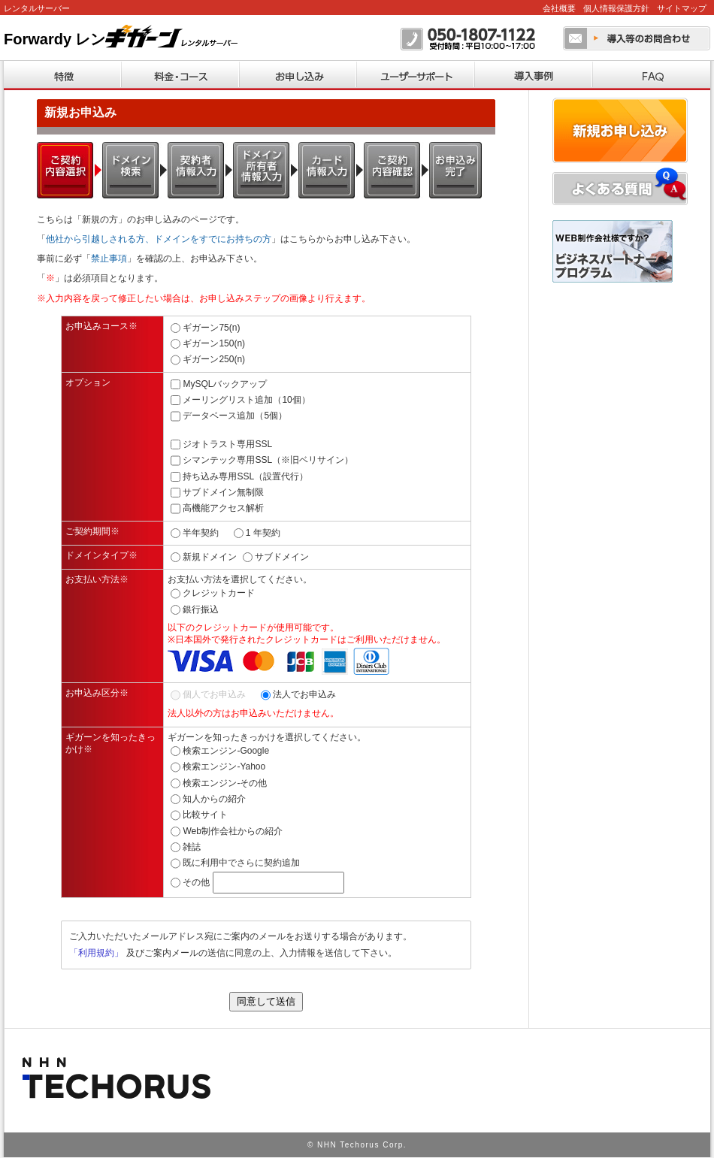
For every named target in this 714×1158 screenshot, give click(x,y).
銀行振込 (201, 609)
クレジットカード (219, 593)
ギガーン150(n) (214, 343)
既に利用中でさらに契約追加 (241, 862)
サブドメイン (282, 557)
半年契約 (201, 532)
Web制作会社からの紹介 (232, 831)
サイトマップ (681, 8)
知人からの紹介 (214, 799)
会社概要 (559, 8)
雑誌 (192, 847)
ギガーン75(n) (211, 327)
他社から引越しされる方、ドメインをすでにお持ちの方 (158, 239)
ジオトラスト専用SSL (227, 444)
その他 (196, 882)
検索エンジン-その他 (225, 783)
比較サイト (205, 814)
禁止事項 (109, 258)
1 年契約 (263, 532)
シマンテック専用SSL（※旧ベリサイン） (268, 460)
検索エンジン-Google (226, 750)
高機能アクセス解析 (223, 508)
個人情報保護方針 (616, 8)
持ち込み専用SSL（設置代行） (245, 475)
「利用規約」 (96, 953)
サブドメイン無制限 (223, 492)
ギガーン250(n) (214, 359)
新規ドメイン (210, 557)
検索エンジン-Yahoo (224, 766)
